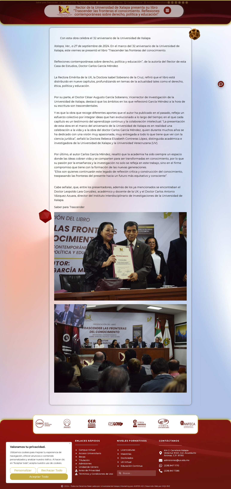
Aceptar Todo (38, 476)
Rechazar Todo (51, 470)
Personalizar (23, 470)
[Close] (69, 443)
